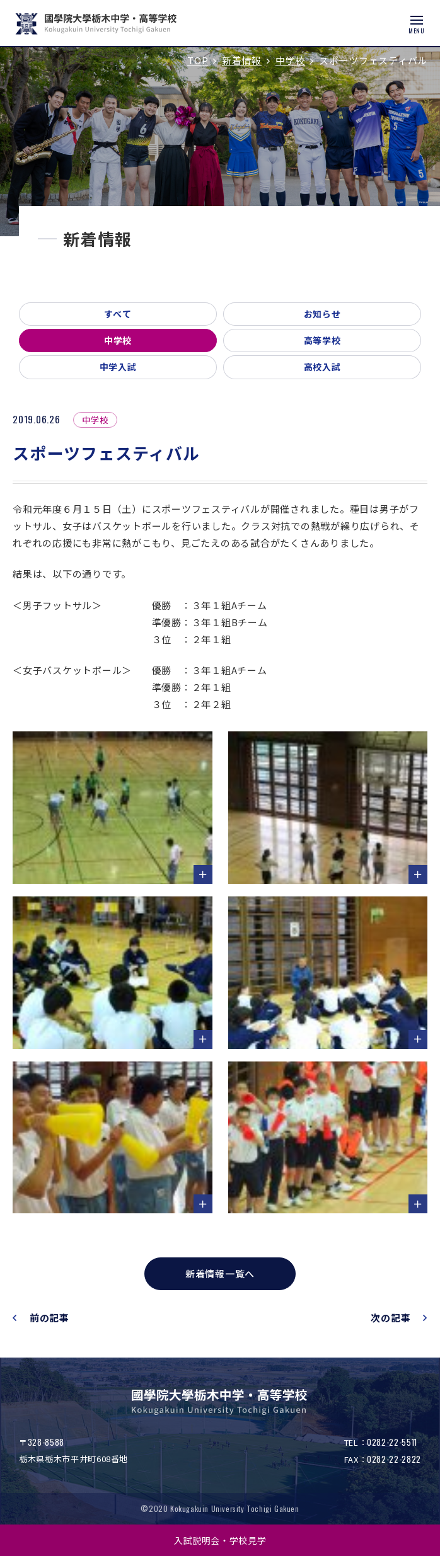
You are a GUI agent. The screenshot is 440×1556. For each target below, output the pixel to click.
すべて (118, 313)
